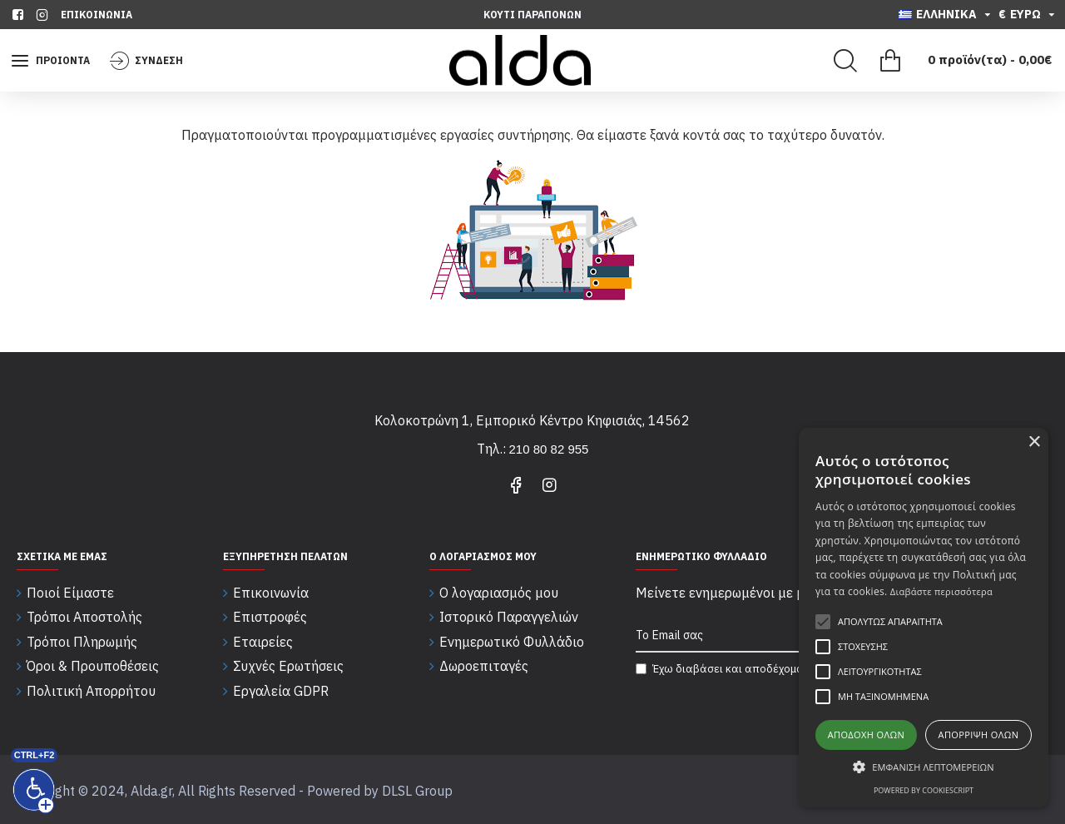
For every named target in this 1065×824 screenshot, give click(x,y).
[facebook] (20, 14)
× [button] (1034, 442)
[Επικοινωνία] (96, 14)
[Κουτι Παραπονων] (532, 14)
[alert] (923, 617)
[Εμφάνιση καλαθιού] (961, 61)
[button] (923, 766)
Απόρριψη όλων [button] (979, 734)
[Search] (845, 60)
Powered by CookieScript (923, 790)
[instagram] (44, 14)
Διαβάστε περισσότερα (941, 591)
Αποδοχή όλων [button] (866, 734)
